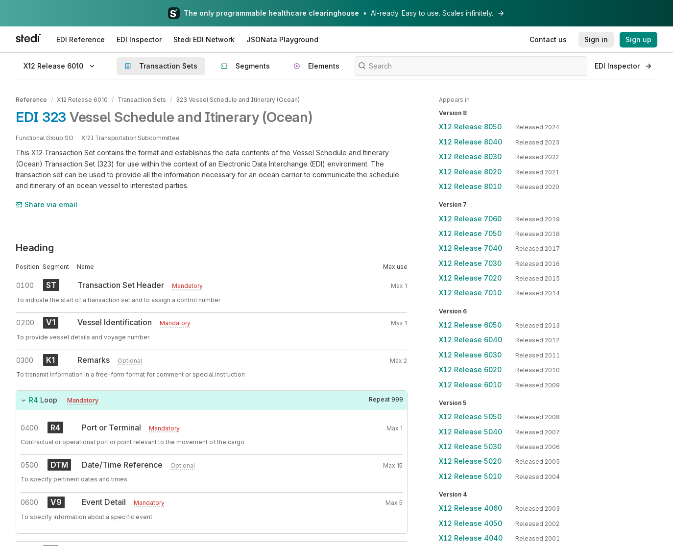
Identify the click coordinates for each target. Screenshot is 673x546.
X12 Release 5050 (470, 416)
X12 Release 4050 (470, 523)
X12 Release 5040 (470, 431)
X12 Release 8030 (470, 156)
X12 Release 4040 (471, 538)
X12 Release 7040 (470, 248)
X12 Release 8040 (470, 142)
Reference (31, 99)
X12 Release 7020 (470, 278)
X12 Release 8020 (470, 171)
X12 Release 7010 (470, 292)
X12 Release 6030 (470, 355)
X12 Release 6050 (470, 325)
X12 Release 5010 (470, 476)
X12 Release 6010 (82, 99)
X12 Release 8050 (470, 126)
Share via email (46, 204)
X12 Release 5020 (470, 461)
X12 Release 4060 (470, 508)
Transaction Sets (142, 99)
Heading (35, 248)
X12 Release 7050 (470, 233)
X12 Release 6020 (470, 369)
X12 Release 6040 (470, 339)
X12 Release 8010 (470, 186)
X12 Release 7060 (470, 218)
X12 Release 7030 (470, 263)
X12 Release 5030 (470, 446)
